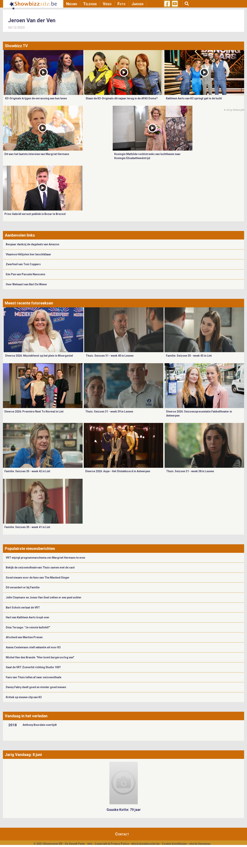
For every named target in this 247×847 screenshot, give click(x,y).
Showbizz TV (16, 45)
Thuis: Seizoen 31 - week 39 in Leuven (109, 411)
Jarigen (137, 4)
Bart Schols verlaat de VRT (23, 607)
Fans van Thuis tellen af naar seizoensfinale (33, 677)
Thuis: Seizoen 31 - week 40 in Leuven (110, 355)
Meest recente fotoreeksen (29, 303)
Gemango (204, 843)
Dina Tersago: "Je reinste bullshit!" (28, 627)
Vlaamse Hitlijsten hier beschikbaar (28, 254)
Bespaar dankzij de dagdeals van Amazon (32, 244)
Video (107, 4)
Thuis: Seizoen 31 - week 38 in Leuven (190, 471)
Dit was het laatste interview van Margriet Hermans (36, 154)
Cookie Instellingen (174, 843)
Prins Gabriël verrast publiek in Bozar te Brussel (35, 214)
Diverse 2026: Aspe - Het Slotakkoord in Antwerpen (117, 471)
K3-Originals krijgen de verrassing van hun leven (36, 98)
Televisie (90, 4)
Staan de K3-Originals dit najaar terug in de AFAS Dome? (122, 98)
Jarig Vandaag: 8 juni (23, 754)
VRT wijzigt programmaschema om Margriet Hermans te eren (45, 557)
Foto (121, 4)
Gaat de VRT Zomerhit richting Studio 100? (33, 667)
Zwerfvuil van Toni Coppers (23, 264)
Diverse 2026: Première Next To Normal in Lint (33, 411)
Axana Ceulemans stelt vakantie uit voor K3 (33, 647)
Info (89, 843)
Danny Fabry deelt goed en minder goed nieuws (36, 687)
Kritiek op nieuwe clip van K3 (24, 697)
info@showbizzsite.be (145, 843)
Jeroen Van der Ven (31, 20)
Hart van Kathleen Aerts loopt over (27, 617)
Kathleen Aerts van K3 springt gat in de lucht (194, 98)
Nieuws (71, 4)
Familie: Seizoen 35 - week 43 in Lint (189, 355)
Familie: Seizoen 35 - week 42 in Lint (27, 471)
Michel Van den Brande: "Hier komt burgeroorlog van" (40, 657)
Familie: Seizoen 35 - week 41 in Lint (27, 527)
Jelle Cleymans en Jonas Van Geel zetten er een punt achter (43, 597)
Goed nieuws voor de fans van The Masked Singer (37, 577)
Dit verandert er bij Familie (23, 587)
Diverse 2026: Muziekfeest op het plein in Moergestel (39, 355)
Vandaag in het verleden (26, 716)
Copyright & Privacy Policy (112, 843)
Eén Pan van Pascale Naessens (25, 274)
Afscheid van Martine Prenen (24, 637)
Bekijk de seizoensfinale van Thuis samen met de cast (40, 567)
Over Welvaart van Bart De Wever (26, 284)
